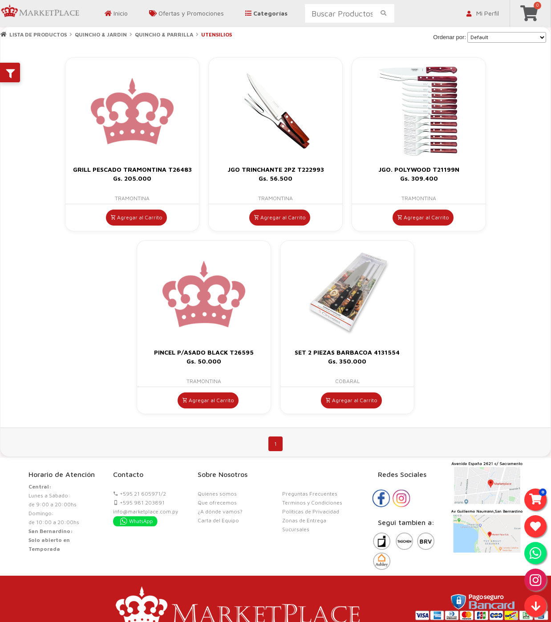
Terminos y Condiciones (312, 502)
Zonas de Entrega (304, 520)
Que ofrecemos (217, 502)
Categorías (266, 13)
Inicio (116, 13)
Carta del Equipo (218, 520)
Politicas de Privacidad (310, 511)
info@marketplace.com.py (145, 511)
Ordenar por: (449, 37)
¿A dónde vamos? (220, 511)
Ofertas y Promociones (186, 13)
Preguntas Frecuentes (309, 493)
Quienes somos (217, 493)
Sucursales (295, 529)
